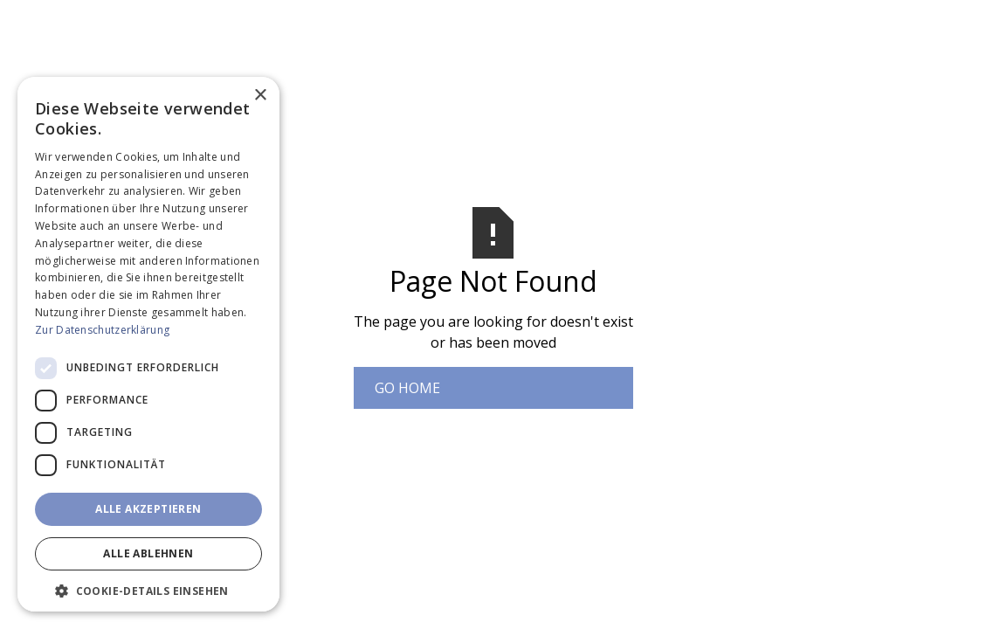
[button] (148, 590)
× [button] (259, 95)
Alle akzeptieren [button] (148, 508)
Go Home (407, 387)
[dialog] (148, 344)
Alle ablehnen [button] (148, 553)
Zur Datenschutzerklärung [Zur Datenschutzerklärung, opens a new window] (102, 329)
